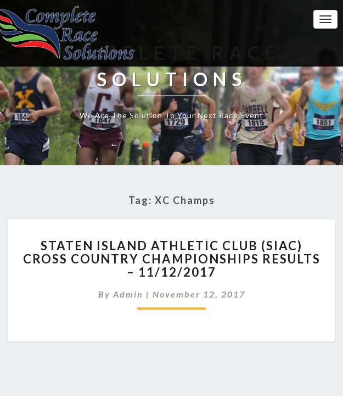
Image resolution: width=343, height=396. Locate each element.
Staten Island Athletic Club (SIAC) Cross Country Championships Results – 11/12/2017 (171, 258)
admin (128, 294)
